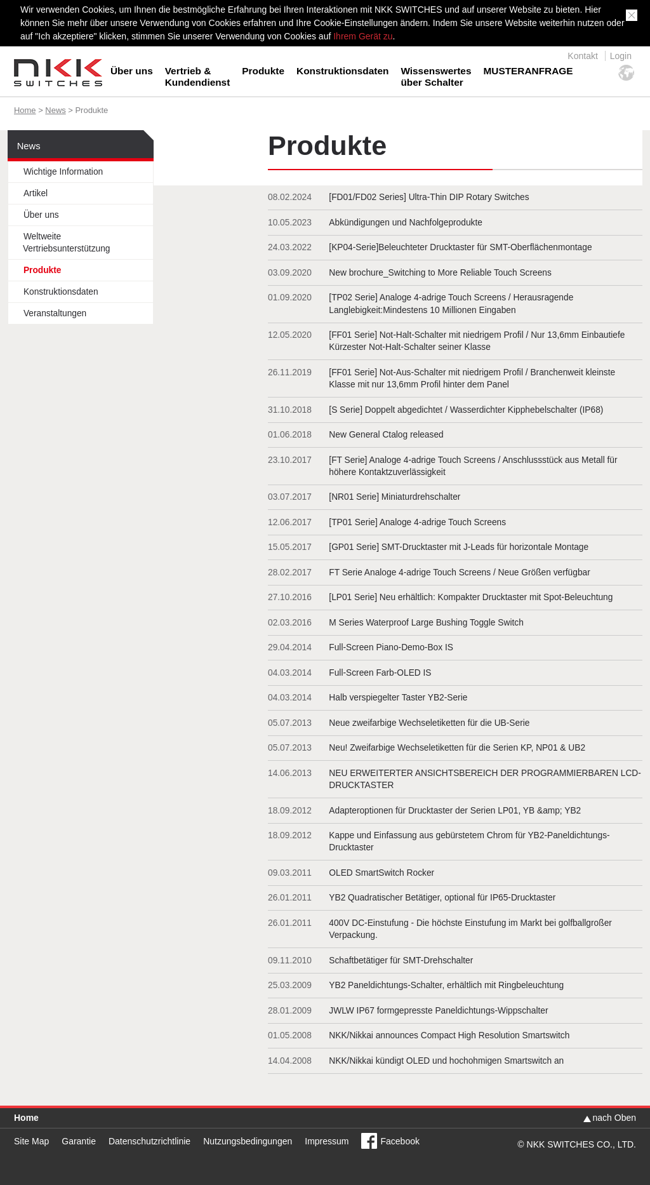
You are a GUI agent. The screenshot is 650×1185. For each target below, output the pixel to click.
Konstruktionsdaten (342, 70)
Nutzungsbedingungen (247, 1141)
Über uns (131, 70)
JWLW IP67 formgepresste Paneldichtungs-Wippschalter (438, 1010)
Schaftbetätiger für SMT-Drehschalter (401, 960)
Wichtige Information (63, 172)
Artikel (35, 193)
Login (621, 56)
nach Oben (615, 1118)
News (55, 110)
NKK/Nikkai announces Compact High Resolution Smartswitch (449, 1035)
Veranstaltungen (54, 313)
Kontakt (582, 56)
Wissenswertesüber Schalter (436, 76)
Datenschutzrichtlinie (149, 1141)
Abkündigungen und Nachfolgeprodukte (405, 222)
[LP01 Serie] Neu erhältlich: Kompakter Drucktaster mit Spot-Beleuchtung (471, 597)
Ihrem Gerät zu (361, 36)
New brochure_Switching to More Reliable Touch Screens (440, 273)
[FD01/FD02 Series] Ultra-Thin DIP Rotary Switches (429, 197)
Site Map (31, 1141)
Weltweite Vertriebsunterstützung (66, 242)
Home (25, 110)
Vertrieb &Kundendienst (197, 76)
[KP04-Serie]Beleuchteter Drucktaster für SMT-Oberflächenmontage (460, 247)
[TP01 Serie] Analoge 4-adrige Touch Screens (417, 522)
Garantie (79, 1141)
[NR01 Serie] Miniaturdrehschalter (394, 497)
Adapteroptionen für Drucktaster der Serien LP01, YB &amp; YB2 (455, 810)
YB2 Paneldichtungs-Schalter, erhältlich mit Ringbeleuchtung (446, 985)
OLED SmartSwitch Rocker (381, 873)
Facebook (399, 1141)
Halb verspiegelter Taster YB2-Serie (398, 697)
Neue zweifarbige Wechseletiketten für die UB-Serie (429, 723)
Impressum (326, 1141)
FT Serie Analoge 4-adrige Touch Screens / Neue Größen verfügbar (459, 572)
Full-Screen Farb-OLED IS (380, 673)
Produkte (263, 70)
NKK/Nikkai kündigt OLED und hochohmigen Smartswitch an (446, 1061)
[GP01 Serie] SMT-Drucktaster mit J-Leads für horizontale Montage (458, 547)
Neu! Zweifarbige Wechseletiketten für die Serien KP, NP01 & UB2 (457, 748)
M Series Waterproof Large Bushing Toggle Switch (426, 622)
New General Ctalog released (386, 434)
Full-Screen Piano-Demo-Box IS (391, 647)
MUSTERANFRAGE (528, 70)
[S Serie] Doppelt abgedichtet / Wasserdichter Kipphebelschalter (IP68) (466, 410)
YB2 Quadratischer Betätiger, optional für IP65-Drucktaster (442, 897)
